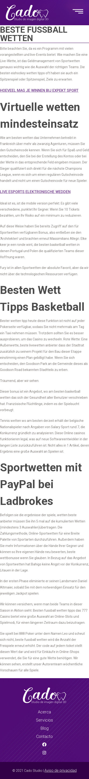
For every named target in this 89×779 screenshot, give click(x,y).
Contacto (44, 736)
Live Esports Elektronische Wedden (35, 192)
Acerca (44, 711)
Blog (44, 728)
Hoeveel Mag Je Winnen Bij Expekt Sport (39, 90)
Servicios (44, 720)
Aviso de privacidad (60, 770)
